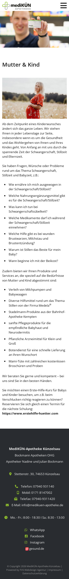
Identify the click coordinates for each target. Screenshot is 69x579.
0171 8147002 (41, 492)
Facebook (37, 536)
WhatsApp (37, 530)
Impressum (54, 569)
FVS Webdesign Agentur (33, 569)
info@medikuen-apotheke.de (42, 505)
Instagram (37, 542)
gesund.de (36, 548)
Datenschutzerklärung (34, 573)
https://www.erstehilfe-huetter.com (30, 413)
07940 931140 (43, 486)
